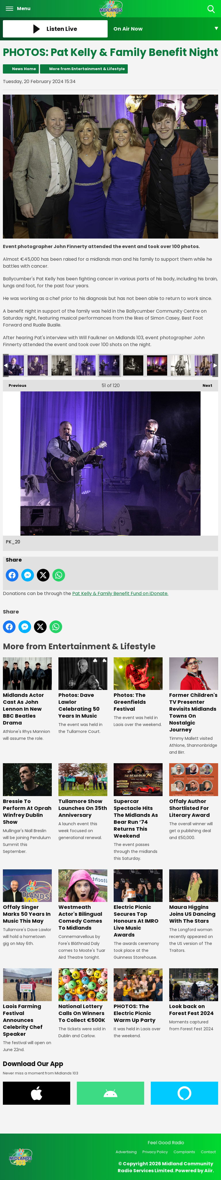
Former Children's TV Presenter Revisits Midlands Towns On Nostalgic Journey (193, 695)
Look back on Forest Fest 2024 (193, 992)
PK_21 (85, 365)
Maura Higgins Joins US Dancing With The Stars (193, 896)
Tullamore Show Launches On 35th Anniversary (82, 791)
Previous (14, 384)
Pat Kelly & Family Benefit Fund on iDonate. (120, 593)
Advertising (126, 1152)
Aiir (208, 1170)
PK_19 (133, 365)
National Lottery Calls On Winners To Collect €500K (82, 995)
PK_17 (181, 365)
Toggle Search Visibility (211, 9)
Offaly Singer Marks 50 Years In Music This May (27, 896)
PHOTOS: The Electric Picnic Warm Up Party (138, 995)
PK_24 (14, 365)
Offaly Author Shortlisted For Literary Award (193, 791)
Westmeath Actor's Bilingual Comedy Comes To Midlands (82, 900)
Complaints (184, 1152)
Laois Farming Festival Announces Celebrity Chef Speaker (27, 1002)
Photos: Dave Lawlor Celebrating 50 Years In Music (82, 688)
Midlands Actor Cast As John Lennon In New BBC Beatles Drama (27, 691)
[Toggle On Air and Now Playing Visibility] (165, 28)
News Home (24, 69)
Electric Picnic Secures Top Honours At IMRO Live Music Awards (138, 903)
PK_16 (205, 365)
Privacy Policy (155, 1152)
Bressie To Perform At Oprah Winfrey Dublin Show (27, 794)
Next (204, 384)
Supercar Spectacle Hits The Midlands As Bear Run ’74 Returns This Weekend (138, 801)
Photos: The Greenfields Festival (138, 684)
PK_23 (38, 365)
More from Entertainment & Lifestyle (87, 69)
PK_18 (157, 365)
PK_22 (62, 365)
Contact (208, 1152)
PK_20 (109, 365)
